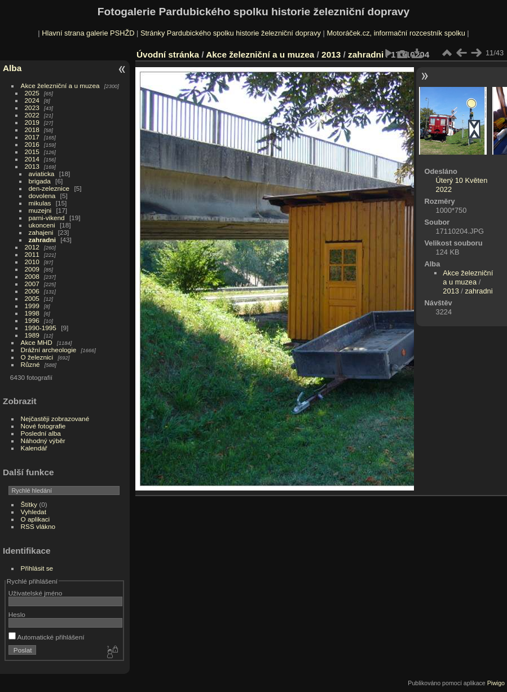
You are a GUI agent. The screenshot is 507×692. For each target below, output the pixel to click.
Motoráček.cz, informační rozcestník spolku (396, 33)
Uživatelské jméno (35, 593)
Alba (12, 68)
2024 (32, 100)
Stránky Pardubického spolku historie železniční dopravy (230, 33)
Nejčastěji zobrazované (55, 418)
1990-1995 (40, 327)
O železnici (37, 357)
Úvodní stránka (167, 54)
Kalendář (34, 448)
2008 (32, 276)
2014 (32, 159)
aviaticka (42, 173)
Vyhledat (33, 511)
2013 (32, 166)
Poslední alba (41, 433)
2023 (32, 107)
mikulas (40, 203)
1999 (32, 305)
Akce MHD (36, 342)
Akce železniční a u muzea (60, 85)
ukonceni (42, 225)
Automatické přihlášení (46, 637)
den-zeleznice (49, 188)
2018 (32, 129)
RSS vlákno (38, 526)
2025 (32, 93)
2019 (32, 122)
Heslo (16, 614)
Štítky (29, 504)
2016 (32, 144)
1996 (32, 320)
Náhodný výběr (43, 440)
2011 (32, 254)
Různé (30, 364)
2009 (32, 269)
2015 (32, 151)
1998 (32, 313)
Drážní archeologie (49, 349)
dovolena (42, 195)
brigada (40, 181)
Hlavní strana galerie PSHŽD (88, 33)
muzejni (40, 210)
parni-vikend (47, 217)
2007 (32, 283)
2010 (32, 261)
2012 (32, 247)
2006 (32, 291)
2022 (32, 115)
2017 (32, 137)
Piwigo (496, 683)
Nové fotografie (43, 426)
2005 (32, 298)
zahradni (42, 239)
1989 (32, 335)
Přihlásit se (37, 568)
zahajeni (41, 232)
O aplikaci (35, 519)
